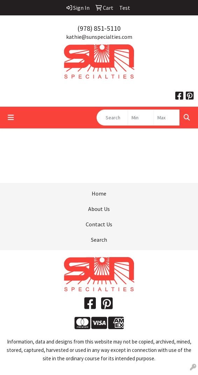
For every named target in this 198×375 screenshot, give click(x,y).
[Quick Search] (112, 117)
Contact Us (99, 224)
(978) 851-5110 (99, 28)
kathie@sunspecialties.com (99, 36)
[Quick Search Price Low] (141, 117)
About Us (99, 208)
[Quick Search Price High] (167, 117)
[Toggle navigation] (10, 117)
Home (99, 193)
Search (99, 239)
